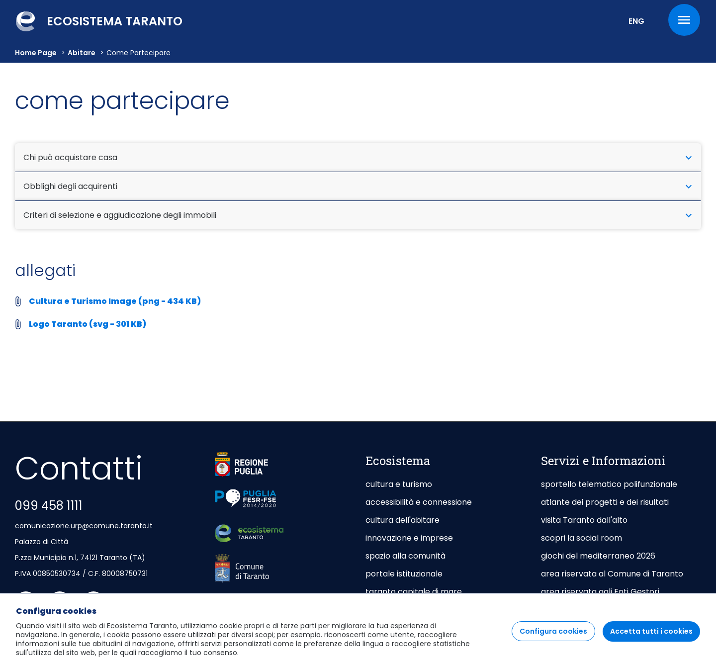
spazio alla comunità (405, 556)
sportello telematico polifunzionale (609, 484)
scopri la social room (581, 538)
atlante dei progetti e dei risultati (605, 502)
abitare (81, 53)
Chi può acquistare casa (358, 157)
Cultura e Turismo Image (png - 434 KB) (115, 301)
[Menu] (684, 20)
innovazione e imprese (409, 538)
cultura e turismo (398, 484)
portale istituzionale (404, 573)
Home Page (36, 53)
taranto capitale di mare (413, 591)
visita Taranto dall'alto (584, 520)
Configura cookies (553, 639)
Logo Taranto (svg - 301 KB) (87, 324)
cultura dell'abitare (402, 520)
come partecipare (138, 53)
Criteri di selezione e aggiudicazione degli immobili (358, 215)
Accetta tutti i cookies (651, 639)
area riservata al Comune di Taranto (612, 573)
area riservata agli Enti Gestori (601, 591)
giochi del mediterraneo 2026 (598, 556)
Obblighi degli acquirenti (358, 186)
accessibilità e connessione (418, 502)
